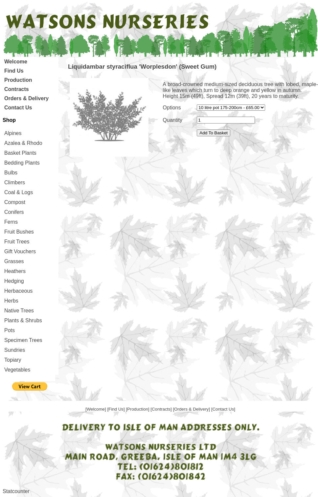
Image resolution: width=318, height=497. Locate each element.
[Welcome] (96, 409)
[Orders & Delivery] (192, 409)
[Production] (138, 409)
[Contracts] (161, 409)
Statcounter (16, 491)
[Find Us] (116, 409)
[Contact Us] (223, 409)
